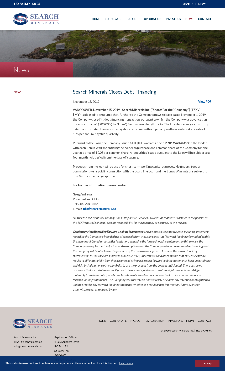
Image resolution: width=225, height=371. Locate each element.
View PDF (205, 101)
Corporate (113, 18)
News (189, 18)
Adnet (208, 330)
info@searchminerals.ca (99, 209)
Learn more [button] (126, 363)
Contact (205, 18)
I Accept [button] (207, 363)
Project (132, 18)
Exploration (152, 18)
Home (96, 18)
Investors (173, 18)
